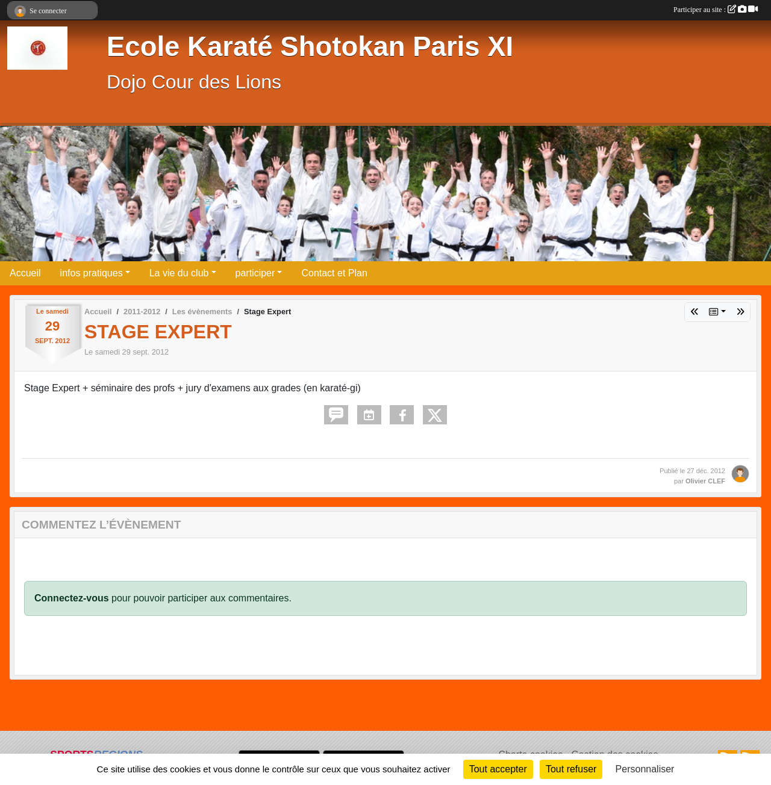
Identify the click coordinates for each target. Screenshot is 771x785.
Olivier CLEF (705, 481)
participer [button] (255, 273)
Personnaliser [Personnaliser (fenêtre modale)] (645, 769)
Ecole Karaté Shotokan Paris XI (310, 46)
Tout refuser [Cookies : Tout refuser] (571, 769)
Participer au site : (715, 9)
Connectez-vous (71, 598)
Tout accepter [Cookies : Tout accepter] (498, 769)
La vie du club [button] (179, 273)
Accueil (25, 273)
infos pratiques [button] (91, 273)
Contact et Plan (334, 273)
